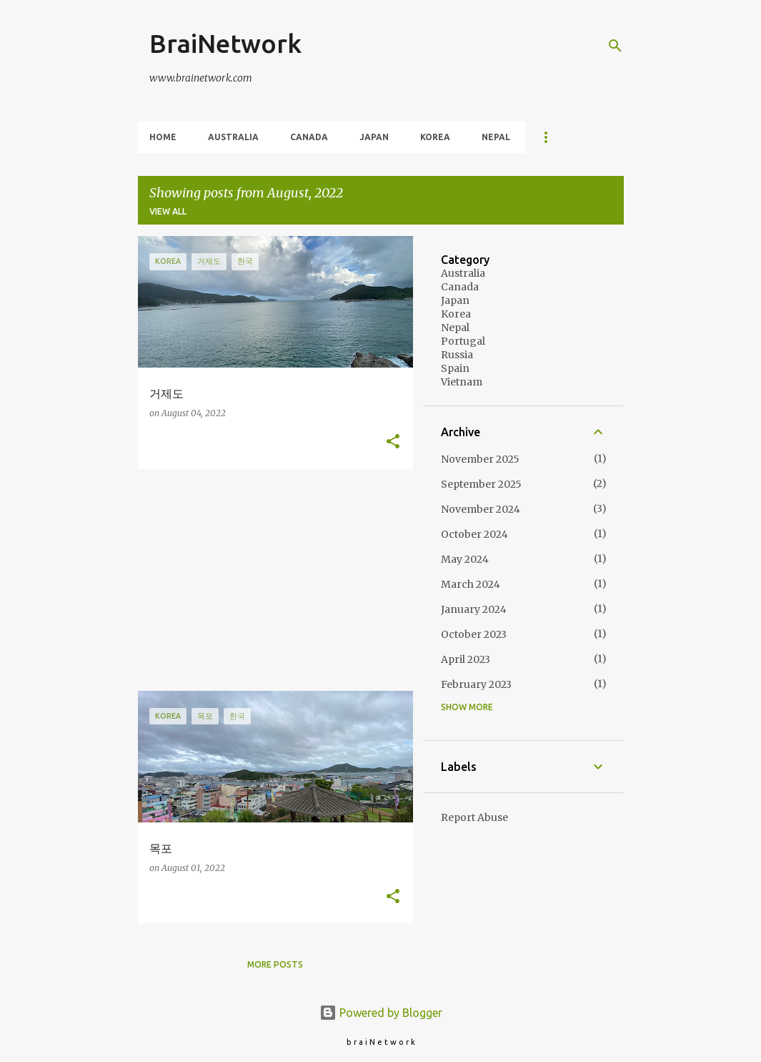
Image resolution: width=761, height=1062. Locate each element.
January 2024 (474, 609)
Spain (455, 368)
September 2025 (481, 484)
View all (167, 211)
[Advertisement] (270, 580)
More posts (275, 964)
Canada (309, 137)
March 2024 (470, 584)
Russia (457, 354)
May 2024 (465, 559)
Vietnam (461, 381)
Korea (435, 137)
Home (162, 137)
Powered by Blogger (380, 1012)
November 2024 (480, 509)
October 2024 (474, 534)
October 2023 (474, 634)
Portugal (463, 341)
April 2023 (465, 659)
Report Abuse (474, 817)
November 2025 (480, 459)
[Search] (615, 46)
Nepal (496, 137)
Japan (374, 137)
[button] (393, 442)
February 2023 (476, 684)
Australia (233, 137)
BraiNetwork (225, 43)
